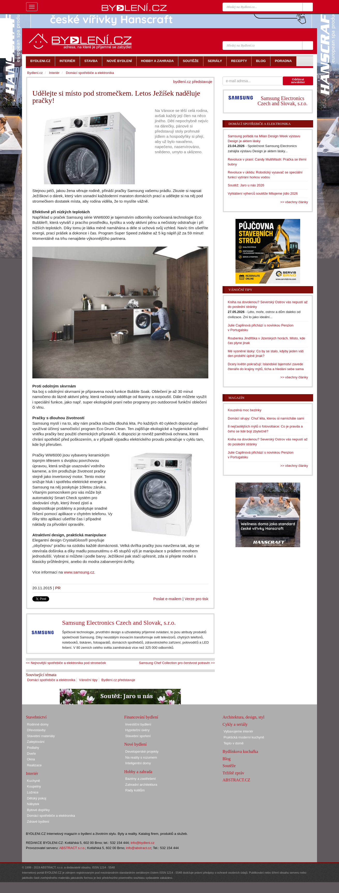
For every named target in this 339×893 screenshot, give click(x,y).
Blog (227, 759)
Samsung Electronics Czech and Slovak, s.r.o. (119, 622)
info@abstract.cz (138, 848)
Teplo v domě (234, 743)
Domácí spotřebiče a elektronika (51, 680)
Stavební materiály (41, 736)
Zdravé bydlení (38, 821)
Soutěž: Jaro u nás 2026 (246, 185)
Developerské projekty (142, 751)
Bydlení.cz (35, 73)
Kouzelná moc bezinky (244, 410)
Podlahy (33, 748)
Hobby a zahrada (138, 771)
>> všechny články (294, 202)
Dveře (31, 753)
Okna (31, 759)
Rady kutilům (135, 790)
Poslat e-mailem (167, 599)
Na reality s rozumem (141, 757)
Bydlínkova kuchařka (240, 751)
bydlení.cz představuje (192, 81)
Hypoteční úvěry (137, 730)
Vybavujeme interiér (238, 731)
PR (58, 588)
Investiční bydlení (138, 724)
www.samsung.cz (79, 572)
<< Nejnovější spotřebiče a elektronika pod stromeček (66, 663)
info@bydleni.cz (142, 843)
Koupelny (34, 786)
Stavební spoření (138, 736)
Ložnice (33, 792)
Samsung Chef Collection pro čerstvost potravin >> (177, 663)
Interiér (54, 73)
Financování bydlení (141, 717)
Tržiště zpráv (233, 773)
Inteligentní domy (138, 763)
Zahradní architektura (141, 785)
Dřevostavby (36, 730)
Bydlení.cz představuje (118, 680)
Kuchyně (33, 781)
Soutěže (229, 766)
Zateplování (36, 742)
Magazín (236, 398)
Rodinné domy (38, 724)
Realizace (34, 765)
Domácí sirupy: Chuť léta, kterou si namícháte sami (266, 418)
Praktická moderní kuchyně (244, 737)
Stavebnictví (36, 717)
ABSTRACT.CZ (236, 780)
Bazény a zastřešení (140, 779)
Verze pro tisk (196, 599)
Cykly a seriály (235, 724)
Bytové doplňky (38, 810)
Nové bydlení (135, 744)
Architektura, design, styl (243, 717)
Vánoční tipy (88, 680)
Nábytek (33, 804)
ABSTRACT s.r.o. (72, 848)
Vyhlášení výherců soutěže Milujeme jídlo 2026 (263, 193)
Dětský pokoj (36, 798)
